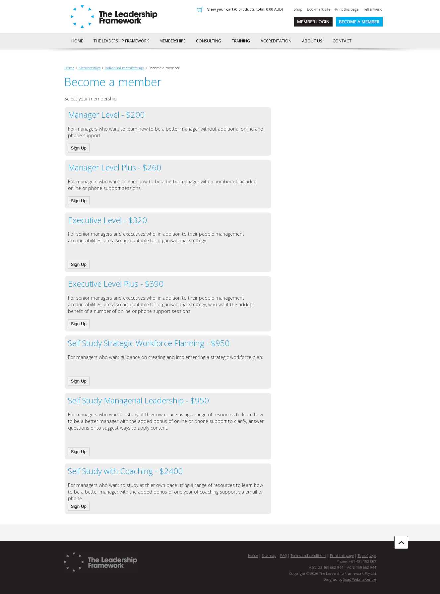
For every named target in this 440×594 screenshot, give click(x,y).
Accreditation (276, 41)
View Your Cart (245, 9)
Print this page (342, 555)
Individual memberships (124, 67)
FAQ (283, 555)
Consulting (208, 41)
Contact (342, 41)
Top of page (367, 555)
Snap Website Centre (359, 579)
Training (241, 41)
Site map (269, 555)
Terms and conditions (308, 555)
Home (77, 41)
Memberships (172, 41)
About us (312, 41)
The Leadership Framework (121, 41)
